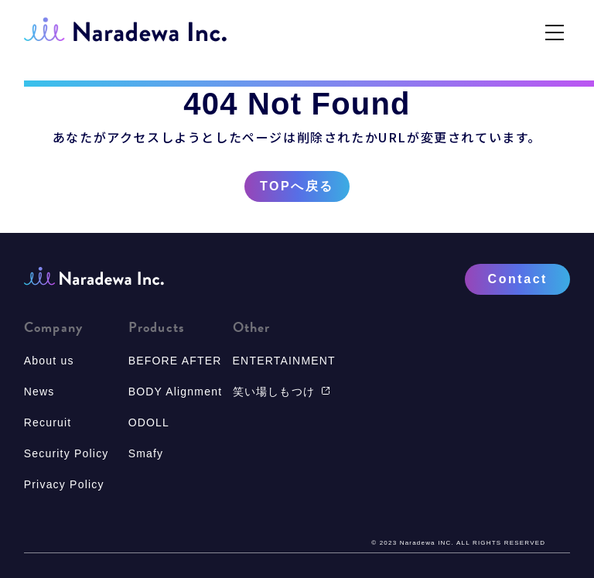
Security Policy (66, 453)
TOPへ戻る (297, 186)
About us (49, 360)
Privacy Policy (64, 484)
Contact (518, 279)
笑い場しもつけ (281, 391)
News (39, 391)
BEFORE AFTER (175, 360)
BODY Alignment (175, 391)
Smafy (146, 453)
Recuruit (48, 422)
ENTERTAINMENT (284, 360)
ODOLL (148, 422)
